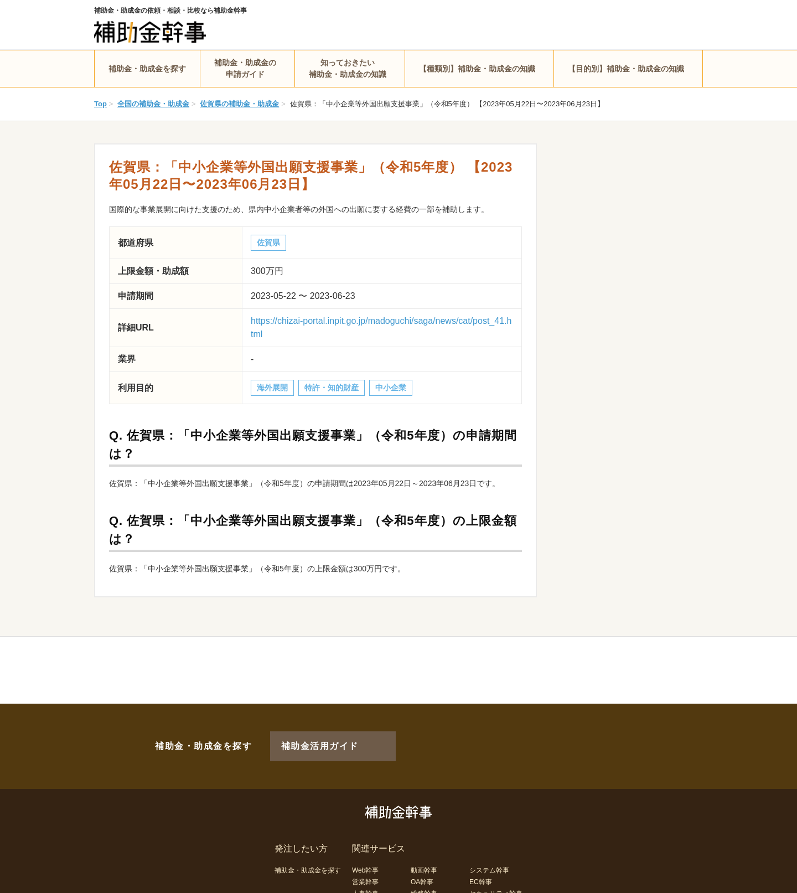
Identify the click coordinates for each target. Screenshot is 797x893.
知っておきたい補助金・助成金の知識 (347, 68)
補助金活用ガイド (304, 736)
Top (100, 104)
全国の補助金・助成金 (153, 104)
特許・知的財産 (331, 387)
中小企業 (390, 387)
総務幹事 (424, 875)
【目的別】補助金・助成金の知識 (626, 68)
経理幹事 (365, 887)
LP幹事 (421, 887)
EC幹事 (480, 864)
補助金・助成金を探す (147, 68)
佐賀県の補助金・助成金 (239, 104)
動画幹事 (424, 852)
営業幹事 (365, 864)
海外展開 (272, 387)
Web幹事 (365, 852)
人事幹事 (365, 875)
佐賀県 (268, 242)
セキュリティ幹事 (495, 875)
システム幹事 (489, 852)
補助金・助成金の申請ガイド (245, 68)
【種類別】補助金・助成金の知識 (477, 68)
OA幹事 (422, 864)
